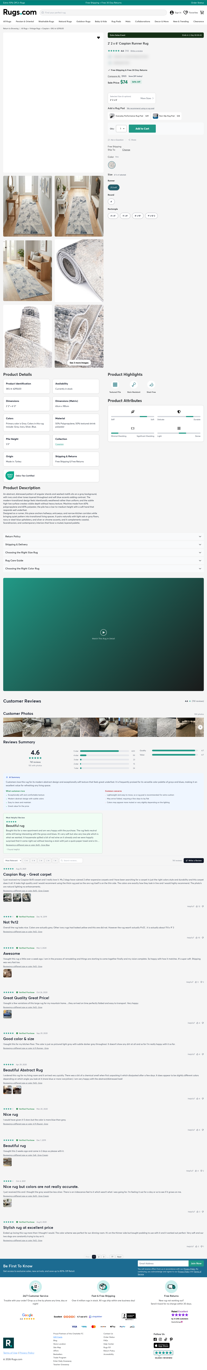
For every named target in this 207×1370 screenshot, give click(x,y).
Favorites (190, 12)
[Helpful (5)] (197, 982)
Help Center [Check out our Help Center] (109, 1344)
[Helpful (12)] (198, 906)
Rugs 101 (107, 1347)
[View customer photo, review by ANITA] (12, 727)
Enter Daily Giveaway (62, 1361)
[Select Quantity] (121, 129)
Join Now (196, 1263)
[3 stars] (40, 860)
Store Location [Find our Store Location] (59, 1344)
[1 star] (55, 860)
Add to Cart (142, 128)
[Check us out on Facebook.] (155, 1339)
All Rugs (7, 21)
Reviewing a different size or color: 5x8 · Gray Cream (25, 1155)
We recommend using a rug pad (140, 108)
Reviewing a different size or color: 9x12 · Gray (22, 931)
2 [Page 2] (98, 1257)
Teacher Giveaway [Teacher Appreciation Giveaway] (61, 1364)
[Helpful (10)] (198, 937)
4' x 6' (113, 216)
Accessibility (109, 1354)
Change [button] (126, 149)
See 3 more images (79, 362)
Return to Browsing (11, 28)
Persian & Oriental (25, 21)
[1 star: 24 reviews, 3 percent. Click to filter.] (103, 768)
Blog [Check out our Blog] (55, 1340)
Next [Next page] (119, 1257)
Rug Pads (116, 21)
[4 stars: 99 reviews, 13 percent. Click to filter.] (103, 755)
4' (111, 201)
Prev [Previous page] (88, 1257)
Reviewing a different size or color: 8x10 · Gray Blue (28, 845)
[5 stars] (26, 860)
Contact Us (108, 1333)
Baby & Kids (101, 21)
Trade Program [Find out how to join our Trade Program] (59, 1357)
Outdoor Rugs (83, 21)
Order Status (197, 2)
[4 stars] (33, 860)
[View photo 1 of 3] (7, 897)
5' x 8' (125, 216)
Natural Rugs (65, 21)
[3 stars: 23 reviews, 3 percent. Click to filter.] (103, 759)
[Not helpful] (203, 906)
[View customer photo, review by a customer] (32, 727)
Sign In (175, 12)
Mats (128, 21)
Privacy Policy (189, 1269)
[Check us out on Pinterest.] (171, 1339)
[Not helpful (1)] (202, 1246)
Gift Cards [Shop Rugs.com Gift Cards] (57, 1337)
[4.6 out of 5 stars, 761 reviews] (118, 50)
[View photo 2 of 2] (17, 1090)
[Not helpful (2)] (202, 982)
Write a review (136, 51)
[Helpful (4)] (198, 1023)
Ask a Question (116, 140)
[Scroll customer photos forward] (200, 727)
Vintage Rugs (35, 28)
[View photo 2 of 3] (17, 897)
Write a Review (194, 860)
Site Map (57, 1347)
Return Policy (109, 1351)
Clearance (198, 21)
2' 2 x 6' (114, 187)
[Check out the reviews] (164, 1355)
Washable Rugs (46, 21)
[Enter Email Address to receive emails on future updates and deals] (163, 1263)
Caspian (45, 28)
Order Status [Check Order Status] (109, 1337)
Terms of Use (10, 1352)
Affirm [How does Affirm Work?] (56, 1351)
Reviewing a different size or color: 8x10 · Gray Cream (26, 891)
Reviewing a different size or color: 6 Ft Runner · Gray (26, 1048)
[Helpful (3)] (198, 1211)
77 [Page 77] (112, 1257)
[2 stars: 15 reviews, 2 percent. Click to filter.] (103, 764)
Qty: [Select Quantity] (112, 128)
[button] (98, 37)
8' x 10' (138, 216)
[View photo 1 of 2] (7, 1090)
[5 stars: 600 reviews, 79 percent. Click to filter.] (103, 751)
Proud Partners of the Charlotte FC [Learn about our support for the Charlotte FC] (68, 1333)
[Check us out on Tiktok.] (165, 1339)
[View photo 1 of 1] (7, 973)
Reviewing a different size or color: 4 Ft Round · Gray (25, 1124)
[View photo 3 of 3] (26, 897)
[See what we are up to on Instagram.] (160, 1339)
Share (132, 140)
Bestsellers (57, 1354)
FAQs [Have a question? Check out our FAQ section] (106, 1340)
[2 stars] (48, 860)
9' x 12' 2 (151, 216)
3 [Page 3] (103, 1257)
